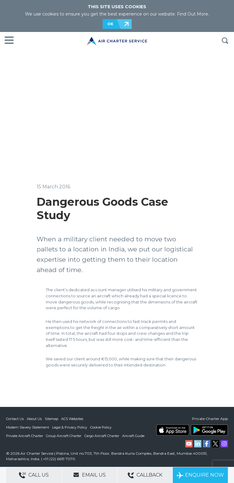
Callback (145, 475)
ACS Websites (72, 419)
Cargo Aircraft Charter (101, 436)
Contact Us (15, 419)
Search (225, 41)
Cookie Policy (101, 427)
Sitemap (51, 419)
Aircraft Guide (133, 436)
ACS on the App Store (172, 430)
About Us (34, 419)
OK (110, 24)
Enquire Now (200, 475)
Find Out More (192, 14)
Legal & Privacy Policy (69, 427)
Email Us (89, 475)
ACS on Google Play (209, 430)
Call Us (34, 475)
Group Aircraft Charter (63, 436)
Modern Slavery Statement (27, 427)
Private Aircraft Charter (24, 436)
